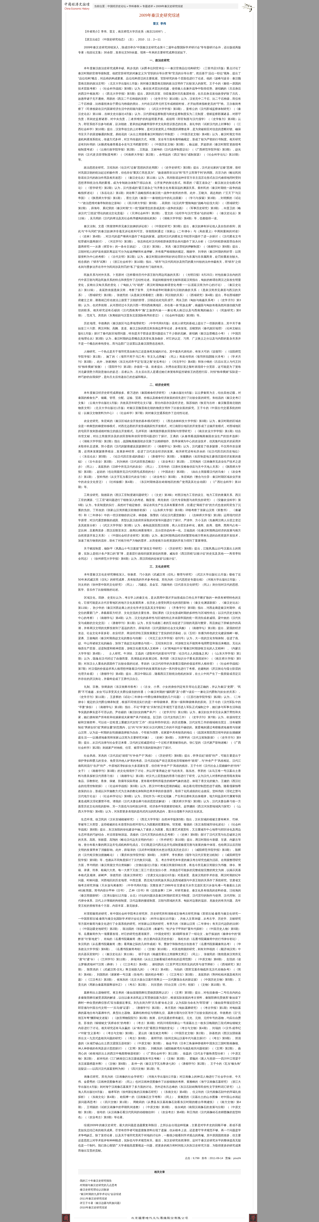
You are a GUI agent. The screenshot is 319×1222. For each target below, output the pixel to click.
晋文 (156, 23)
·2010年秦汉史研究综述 (93, 1207)
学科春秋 (134, 6)
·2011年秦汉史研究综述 (93, 1198)
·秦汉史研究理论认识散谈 (94, 1189)
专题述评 (147, 6)
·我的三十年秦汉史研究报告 (95, 1180)
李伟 (163, 23)
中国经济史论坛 (116, 6)
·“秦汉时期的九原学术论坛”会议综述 (100, 1194)
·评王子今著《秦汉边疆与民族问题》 (100, 1203)
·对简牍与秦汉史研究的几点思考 (98, 1185)
